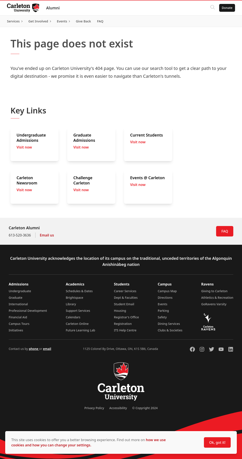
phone (34, 349)
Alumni (53, 7)
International (18, 304)
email (47, 349)
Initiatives (16, 330)
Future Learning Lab (80, 330)
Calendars (73, 317)
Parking (163, 311)
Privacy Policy (94, 408)
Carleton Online (77, 324)
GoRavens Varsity (214, 304)
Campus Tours (19, 324)
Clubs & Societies (170, 330)
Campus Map (167, 291)
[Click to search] (212, 8)
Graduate (15, 297)
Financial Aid (18, 317)
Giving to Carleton (214, 291)
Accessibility (118, 408)
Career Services (125, 291)
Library (71, 304)
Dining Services (169, 324)
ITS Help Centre (125, 330)
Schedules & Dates (79, 291)
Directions (165, 297)
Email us (47, 235)
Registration (123, 324)
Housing (120, 311)
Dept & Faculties (126, 297)
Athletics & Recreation (217, 297)
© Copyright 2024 (145, 408)
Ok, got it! (217, 442)
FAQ (224, 231)
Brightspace (74, 297)
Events (162, 304)
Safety (162, 317)
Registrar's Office (126, 317)
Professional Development (28, 311)
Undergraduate (20, 291)
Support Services (78, 311)
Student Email (124, 304)
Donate (227, 8)
